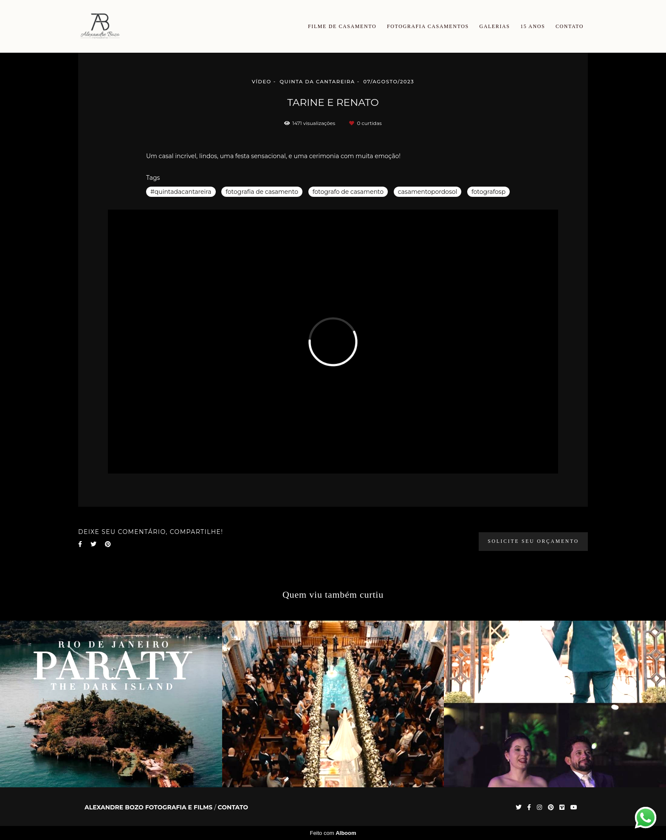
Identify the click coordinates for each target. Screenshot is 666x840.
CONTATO (570, 26)
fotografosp (488, 192)
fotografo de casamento (348, 192)
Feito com (333, 833)
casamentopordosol (427, 192)
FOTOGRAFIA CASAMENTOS (428, 26)
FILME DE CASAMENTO (342, 26)
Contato (233, 807)
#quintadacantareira (181, 192)
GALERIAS (494, 26)
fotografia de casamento (262, 192)
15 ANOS (532, 26)
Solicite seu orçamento (533, 541)
